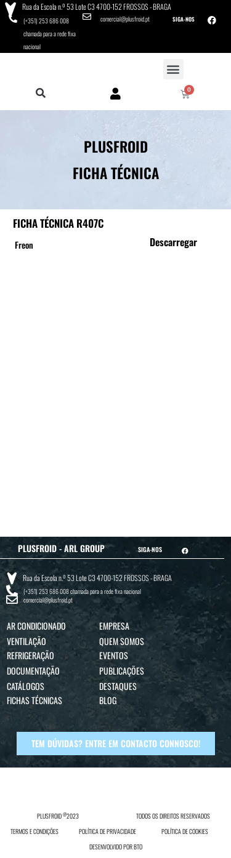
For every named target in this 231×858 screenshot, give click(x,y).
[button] (173, 69)
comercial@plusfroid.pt (125, 18)
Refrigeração (30, 655)
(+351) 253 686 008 (46, 20)
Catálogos (25, 686)
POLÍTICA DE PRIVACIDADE (107, 831)
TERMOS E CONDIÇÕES (34, 831)
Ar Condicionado (36, 625)
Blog (107, 700)
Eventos (113, 655)
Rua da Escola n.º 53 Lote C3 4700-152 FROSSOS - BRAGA (96, 6)
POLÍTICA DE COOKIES (184, 831)
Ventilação (26, 641)
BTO (138, 846)
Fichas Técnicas (34, 700)
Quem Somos (121, 641)
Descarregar (173, 242)
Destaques (118, 686)
